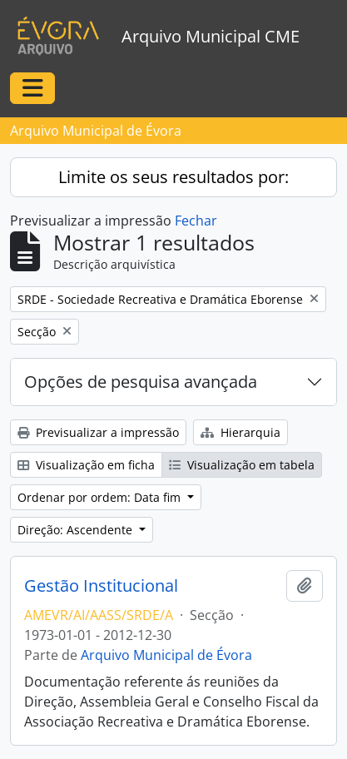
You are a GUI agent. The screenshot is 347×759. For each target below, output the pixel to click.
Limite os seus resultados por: (173, 177)
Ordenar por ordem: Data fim (100, 497)
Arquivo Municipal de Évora (166, 655)
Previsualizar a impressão (98, 432)
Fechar (196, 220)
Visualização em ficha (86, 465)
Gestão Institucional (101, 586)
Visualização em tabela (242, 465)
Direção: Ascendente (76, 530)
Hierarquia (240, 432)
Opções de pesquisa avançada (140, 381)
